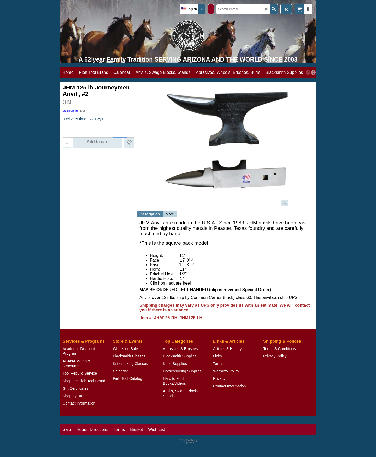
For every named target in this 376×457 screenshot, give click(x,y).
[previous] (308, 72)
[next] (313, 72)
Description (150, 214)
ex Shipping (70, 110)
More (170, 214)
